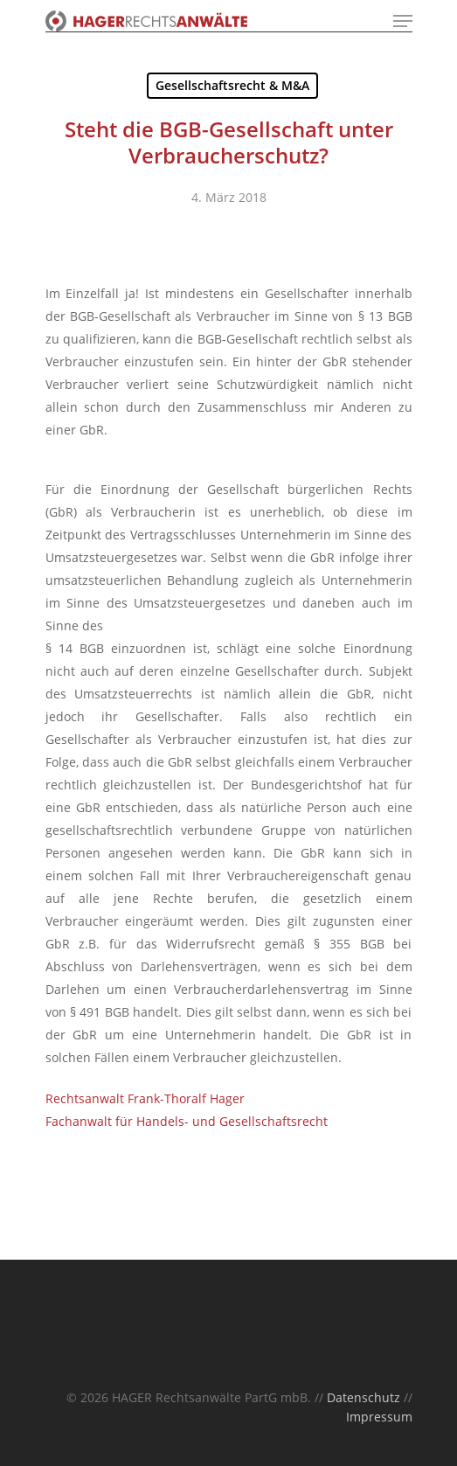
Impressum (379, 1416)
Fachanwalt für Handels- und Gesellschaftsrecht (186, 1121)
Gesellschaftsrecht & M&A (232, 85)
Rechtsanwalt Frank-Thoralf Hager (145, 1098)
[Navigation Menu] (402, 21)
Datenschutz (363, 1397)
